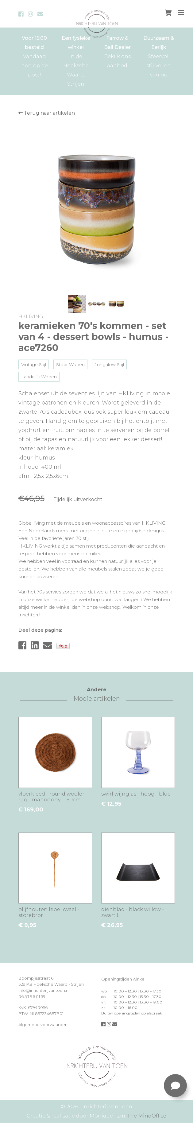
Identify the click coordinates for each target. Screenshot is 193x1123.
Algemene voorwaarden (43, 1024)
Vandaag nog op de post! (34, 56)
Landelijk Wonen (39, 376)
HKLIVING (30, 317)
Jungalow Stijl (109, 364)
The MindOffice (146, 1116)
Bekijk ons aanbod (117, 51)
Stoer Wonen (70, 364)
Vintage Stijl (33, 364)
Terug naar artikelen (46, 113)
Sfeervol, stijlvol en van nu (159, 56)
